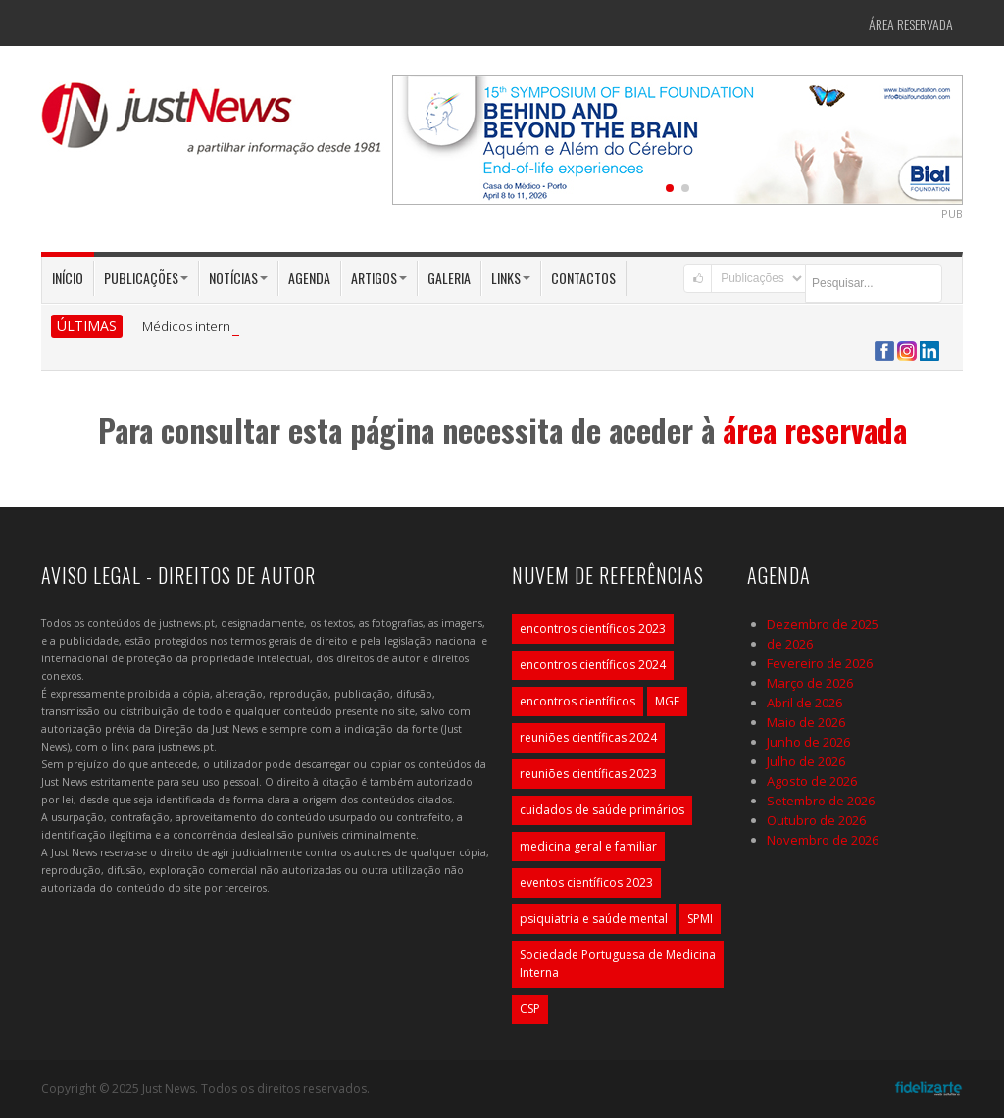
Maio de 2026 (806, 722)
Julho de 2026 (806, 761)
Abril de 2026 (804, 702)
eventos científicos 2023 (586, 882)
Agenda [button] (309, 277)
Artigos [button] (379, 277)
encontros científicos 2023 (593, 628)
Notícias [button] (238, 277)
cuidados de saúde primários (602, 810)
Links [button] (510, 277)
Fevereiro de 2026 (820, 663)
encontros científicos (577, 701)
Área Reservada (911, 24)
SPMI (700, 918)
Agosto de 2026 (812, 781)
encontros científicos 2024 (593, 664)
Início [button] (67, 277)
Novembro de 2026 (822, 840)
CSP (530, 1008)
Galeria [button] (449, 277)
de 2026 (790, 644)
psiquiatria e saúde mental (594, 918)
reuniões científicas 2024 (588, 737)
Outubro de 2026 (816, 820)
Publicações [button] (146, 277)
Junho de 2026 (808, 742)
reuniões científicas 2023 (588, 773)
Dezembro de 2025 (822, 624)
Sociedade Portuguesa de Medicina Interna (618, 964)
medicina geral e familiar (588, 846)
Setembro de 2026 (821, 800)
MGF (667, 701)
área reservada (815, 430)
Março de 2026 (810, 683)
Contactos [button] (583, 277)
